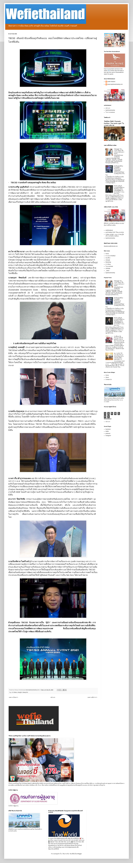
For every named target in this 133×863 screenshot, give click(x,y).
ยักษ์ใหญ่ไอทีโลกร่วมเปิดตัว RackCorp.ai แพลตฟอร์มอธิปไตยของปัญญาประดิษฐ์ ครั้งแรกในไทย (114, 170)
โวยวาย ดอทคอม (110, 112)
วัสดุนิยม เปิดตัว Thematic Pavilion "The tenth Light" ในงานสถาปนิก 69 (114, 123)
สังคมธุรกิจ (25, 692)
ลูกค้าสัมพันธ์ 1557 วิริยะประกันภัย (114, 232)
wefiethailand (109, 230)
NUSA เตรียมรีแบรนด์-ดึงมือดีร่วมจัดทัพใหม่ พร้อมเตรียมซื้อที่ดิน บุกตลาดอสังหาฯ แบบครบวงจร (119, 189)
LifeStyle (107, 268)
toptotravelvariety (110, 110)
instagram (108, 435)
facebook (108, 429)
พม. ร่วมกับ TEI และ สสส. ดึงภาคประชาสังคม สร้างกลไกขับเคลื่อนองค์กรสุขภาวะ (119, 356)
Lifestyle (107, 260)
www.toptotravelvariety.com (115, 84)
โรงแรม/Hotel (109, 266)
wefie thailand (111, 81)
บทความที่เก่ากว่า (92, 697)
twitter (107, 431)
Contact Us (108, 379)
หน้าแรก (53, 697)
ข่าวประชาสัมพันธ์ (110, 255)
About (107, 377)
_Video (107, 270)
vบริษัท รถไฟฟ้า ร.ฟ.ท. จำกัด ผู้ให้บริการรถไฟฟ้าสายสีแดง (114, 235)
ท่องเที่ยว (107, 258)
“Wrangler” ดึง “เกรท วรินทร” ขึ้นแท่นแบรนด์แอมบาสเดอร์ (119, 151)
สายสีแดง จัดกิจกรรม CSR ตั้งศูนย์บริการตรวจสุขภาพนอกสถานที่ (119, 338)
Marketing (108, 262)
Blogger (79, 853)
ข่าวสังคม (14, 692)
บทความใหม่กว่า (13, 697)
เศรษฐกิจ (19, 692)
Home (107, 253)
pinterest (107, 433)
